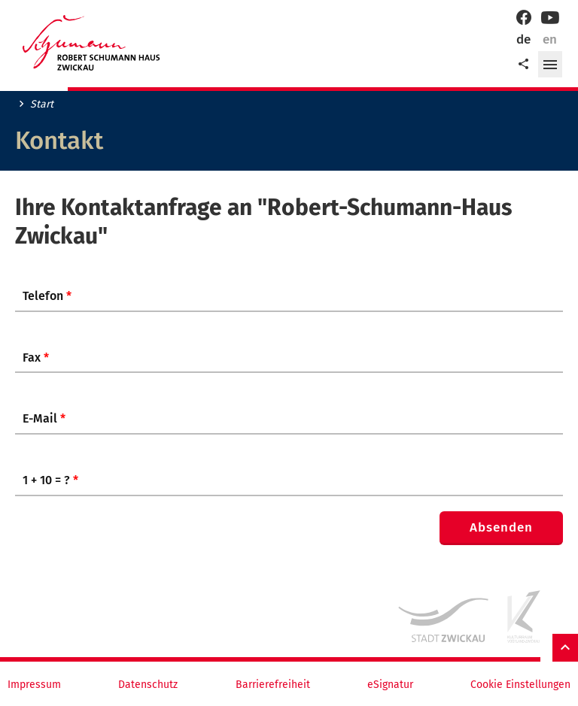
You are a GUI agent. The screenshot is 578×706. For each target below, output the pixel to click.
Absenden (501, 527)
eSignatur (390, 685)
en (550, 39)
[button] (550, 64)
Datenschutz (148, 685)
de (523, 39)
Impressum (34, 685)
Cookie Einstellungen (520, 685)
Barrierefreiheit (273, 685)
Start (41, 104)
